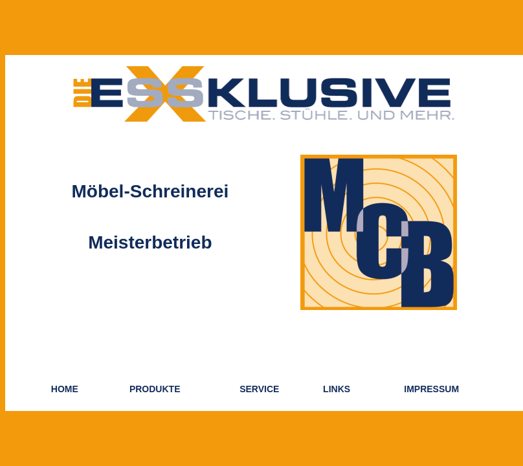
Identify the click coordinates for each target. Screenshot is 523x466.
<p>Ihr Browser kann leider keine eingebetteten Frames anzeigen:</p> (264, 233)
